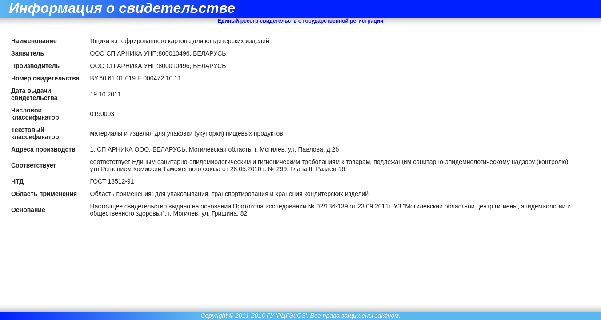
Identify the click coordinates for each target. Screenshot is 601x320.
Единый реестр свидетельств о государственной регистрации (301, 21)
